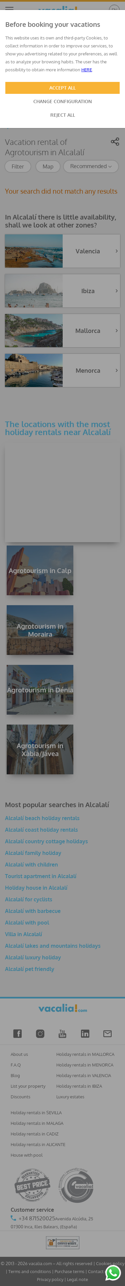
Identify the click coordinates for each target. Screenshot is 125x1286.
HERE (86, 69)
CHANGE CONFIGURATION (62, 101)
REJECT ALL (62, 115)
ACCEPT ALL (62, 88)
